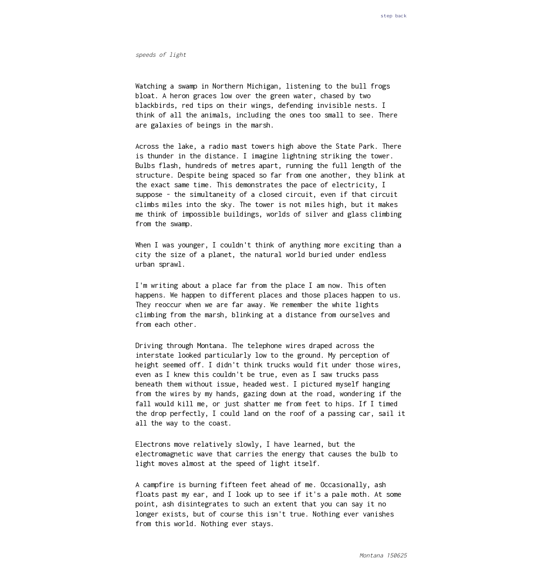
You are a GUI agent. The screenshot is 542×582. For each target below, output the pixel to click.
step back (394, 15)
